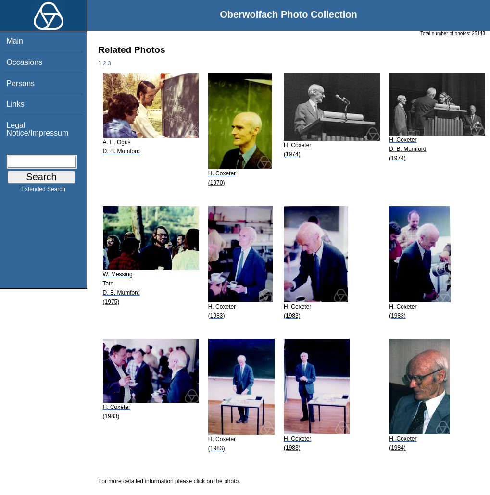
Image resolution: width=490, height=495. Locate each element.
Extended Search (43, 191)
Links (15, 104)
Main (14, 41)
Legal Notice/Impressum (37, 129)
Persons (20, 83)
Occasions (24, 62)
